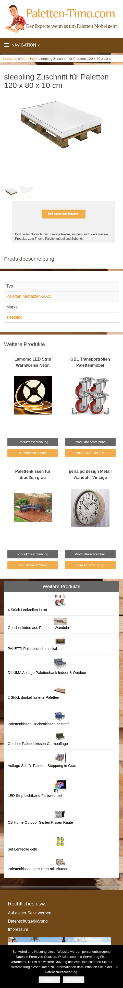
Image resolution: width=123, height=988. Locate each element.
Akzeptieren (49, 979)
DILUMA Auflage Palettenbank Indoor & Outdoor (47, 673)
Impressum (18, 929)
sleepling (28, 59)
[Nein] (116, 966)
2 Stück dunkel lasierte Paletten (33, 697)
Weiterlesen (73, 979)
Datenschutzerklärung (28, 921)
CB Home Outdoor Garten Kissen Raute (40, 822)
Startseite (10, 59)
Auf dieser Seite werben (29, 913)
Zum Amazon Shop (33, 565)
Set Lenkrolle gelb (22, 849)
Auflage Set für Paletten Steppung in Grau (42, 766)
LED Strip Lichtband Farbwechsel (35, 796)
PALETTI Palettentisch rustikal (32, 649)
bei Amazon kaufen (63, 214)
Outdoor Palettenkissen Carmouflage (38, 744)
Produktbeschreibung (32, 442)
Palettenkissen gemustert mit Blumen (38, 869)
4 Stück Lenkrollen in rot (27, 610)
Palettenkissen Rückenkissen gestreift (38, 724)
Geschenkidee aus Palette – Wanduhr (38, 628)
